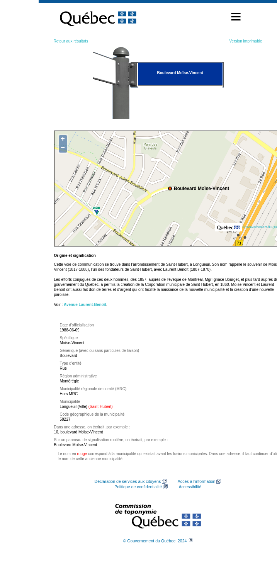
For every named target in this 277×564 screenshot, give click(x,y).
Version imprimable (245, 41)
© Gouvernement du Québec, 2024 (155, 541)
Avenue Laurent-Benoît (85, 304)
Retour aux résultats (71, 41)
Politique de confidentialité (138, 486)
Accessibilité (190, 486)
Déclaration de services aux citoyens (128, 481)
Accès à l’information (197, 481)
